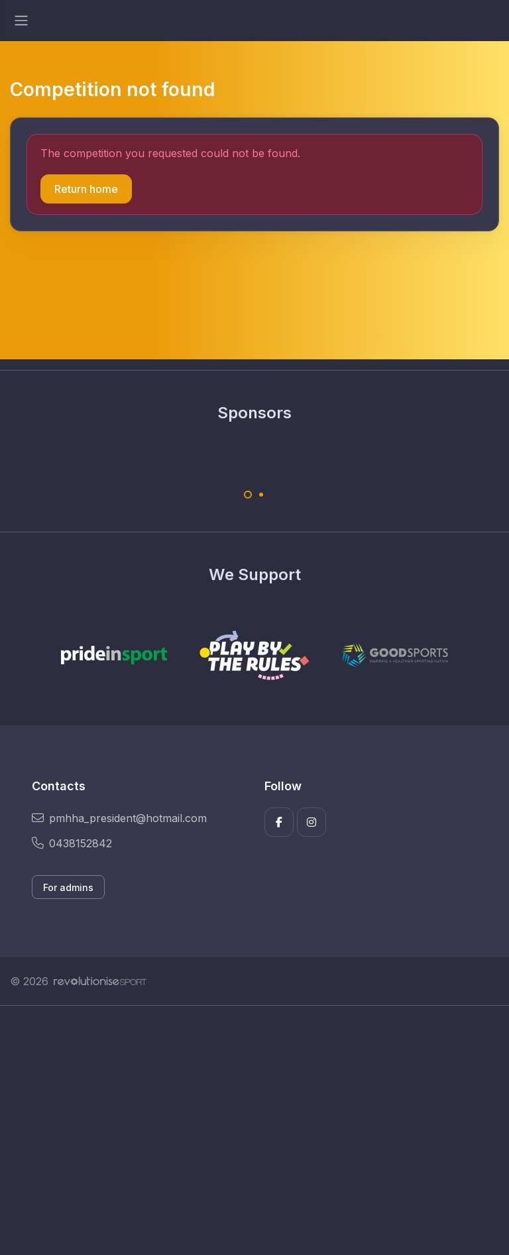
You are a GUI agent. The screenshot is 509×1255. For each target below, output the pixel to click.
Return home (86, 189)
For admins (68, 887)
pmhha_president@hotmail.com (119, 818)
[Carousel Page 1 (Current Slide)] (248, 495)
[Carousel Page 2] (261, 495)
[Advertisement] (254, 1130)
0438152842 (72, 843)
